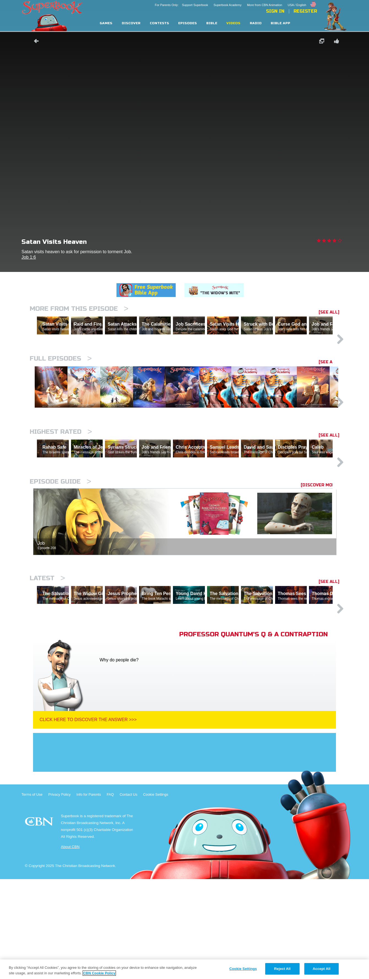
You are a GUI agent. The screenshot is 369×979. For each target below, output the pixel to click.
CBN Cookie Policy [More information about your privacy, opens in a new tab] (99, 973)
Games (106, 23)
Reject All (282, 969)
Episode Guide (60, 557)
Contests (159, 23)
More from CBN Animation (264, 5)
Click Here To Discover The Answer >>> (88, 819)
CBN (40, 923)
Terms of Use (32, 894)
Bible (211, 23)
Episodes (187, 23)
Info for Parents (89, 894)
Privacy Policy (59, 894)
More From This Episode (79, 308)
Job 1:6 (28, 257)
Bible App (280, 23)
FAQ (110, 894)
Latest (47, 654)
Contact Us (128, 894)
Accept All (321, 969)
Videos (233, 23)
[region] (184, 969)
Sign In (275, 11)
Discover (131, 23)
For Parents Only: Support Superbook (181, 5)
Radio (256, 23)
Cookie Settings (155, 894)
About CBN (70, 947)
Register (305, 11)
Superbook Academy (227, 5)
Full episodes (61, 382)
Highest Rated (61, 483)
